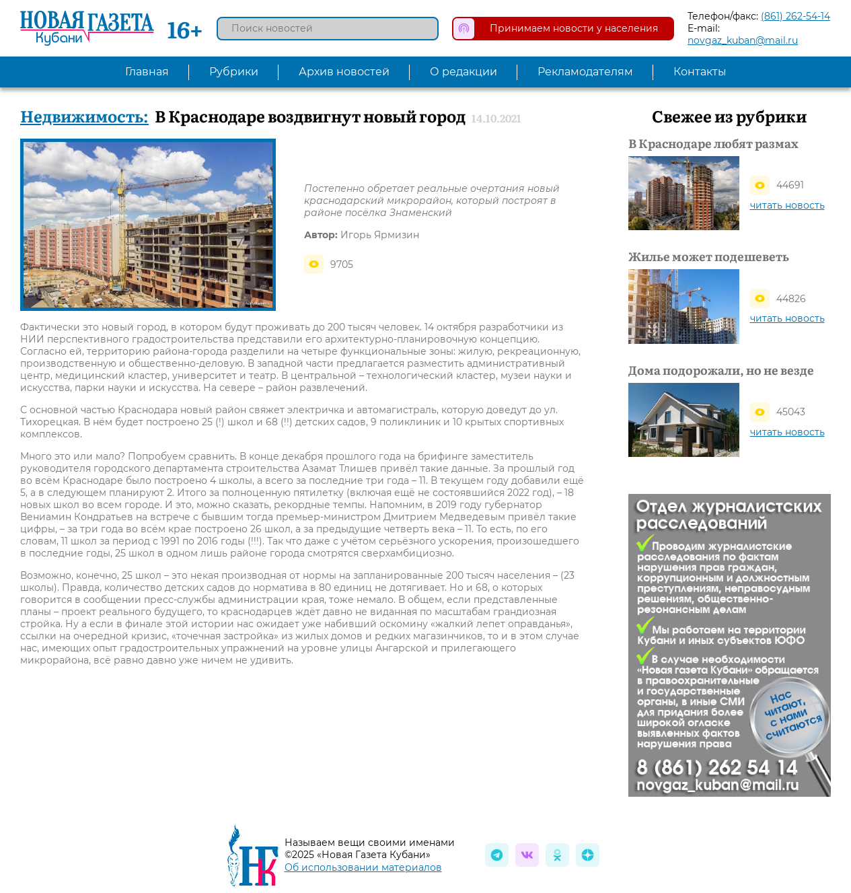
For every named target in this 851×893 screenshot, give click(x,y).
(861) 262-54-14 (795, 16)
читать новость (787, 205)
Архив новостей (344, 71)
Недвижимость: (84, 115)
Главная (147, 71)
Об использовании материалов (363, 867)
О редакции (463, 71)
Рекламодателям (585, 71)
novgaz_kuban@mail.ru (743, 40)
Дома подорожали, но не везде (721, 370)
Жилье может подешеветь (708, 256)
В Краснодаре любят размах (713, 143)
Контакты (700, 71)
